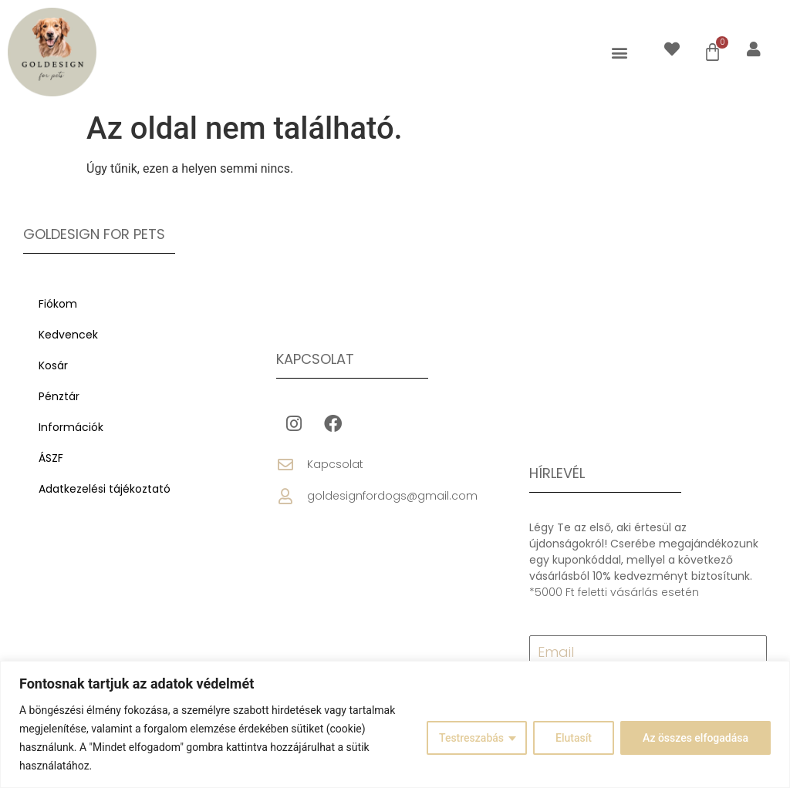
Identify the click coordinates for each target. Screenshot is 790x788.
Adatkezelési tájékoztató (104, 489)
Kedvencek (68, 334)
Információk (71, 427)
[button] (619, 52)
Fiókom (58, 303)
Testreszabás (471, 738)
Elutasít (573, 738)
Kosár (53, 365)
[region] (395, 724)
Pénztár (59, 396)
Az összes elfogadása (695, 738)
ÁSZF (51, 458)
